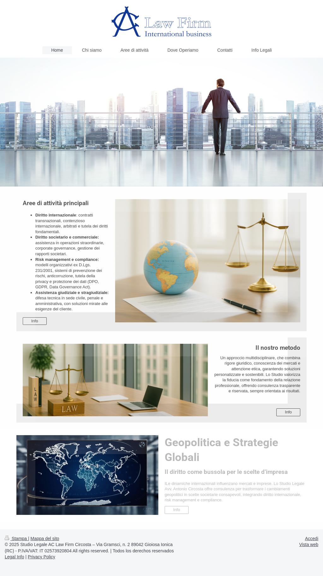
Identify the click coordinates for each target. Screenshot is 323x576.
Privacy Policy (41, 556)
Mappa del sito (45, 538)
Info (34, 321)
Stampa (16, 538)
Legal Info (14, 556)
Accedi (311, 538)
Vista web (308, 544)
